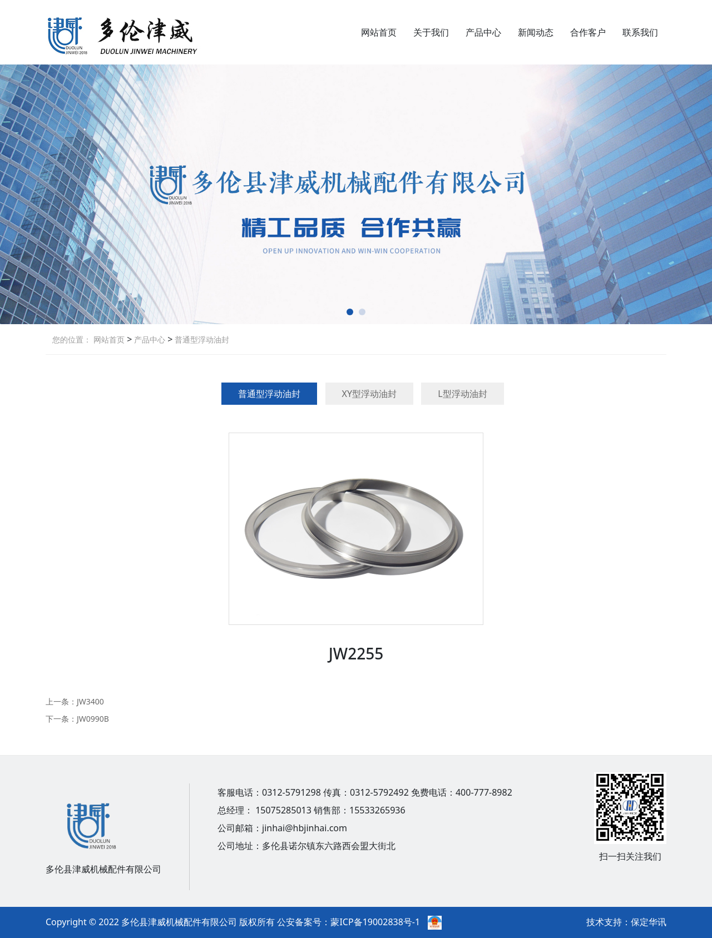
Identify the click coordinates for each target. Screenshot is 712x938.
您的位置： (71, 339)
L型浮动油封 (462, 394)
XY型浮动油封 (369, 394)
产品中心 (483, 32)
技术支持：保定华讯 (626, 922)
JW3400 (90, 701)
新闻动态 (535, 32)
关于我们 (431, 32)
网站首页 (379, 32)
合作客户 (588, 32)
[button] (350, 312)
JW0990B (93, 718)
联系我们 (640, 32)
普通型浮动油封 (200, 339)
